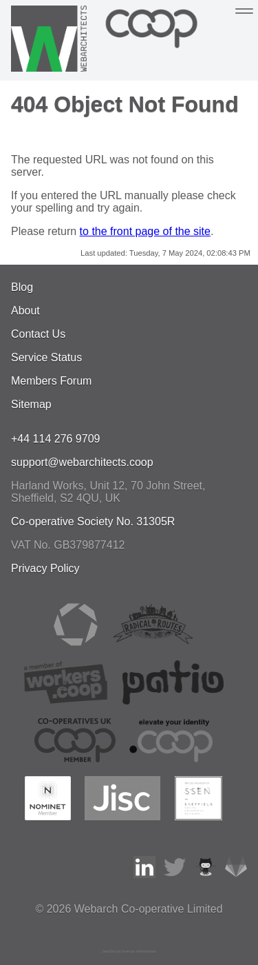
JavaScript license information (129, 951)
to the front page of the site (145, 231)
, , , (108, 492)
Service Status (46, 357)
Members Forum (51, 381)
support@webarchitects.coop (82, 462)
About (25, 310)
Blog (22, 287)
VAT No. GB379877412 (68, 545)
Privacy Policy (45, 568)
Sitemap (31, 404)
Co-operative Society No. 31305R (93, 521)
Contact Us (38, 334)
